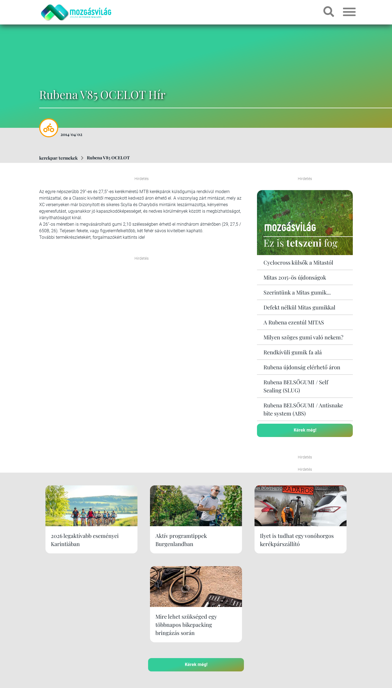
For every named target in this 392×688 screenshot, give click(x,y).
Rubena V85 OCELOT (108, 157)
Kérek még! (305, 429)
